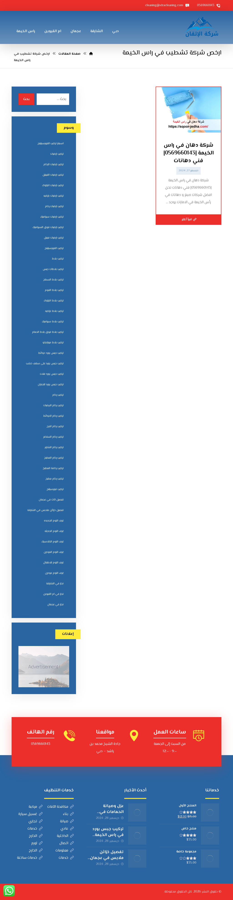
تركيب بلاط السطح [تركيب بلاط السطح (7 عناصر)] (53, 280)
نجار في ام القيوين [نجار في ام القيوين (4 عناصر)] (53, 594)
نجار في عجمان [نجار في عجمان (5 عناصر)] (55, 605)
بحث (26, 99)
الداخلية (65, 836)
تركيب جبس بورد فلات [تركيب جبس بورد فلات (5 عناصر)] (52, 374)
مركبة (36, 807)
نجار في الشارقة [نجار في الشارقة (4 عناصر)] (55, 584)
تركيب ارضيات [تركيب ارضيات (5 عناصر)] (57, 154)
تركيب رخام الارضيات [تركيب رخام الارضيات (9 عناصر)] (53, 405)
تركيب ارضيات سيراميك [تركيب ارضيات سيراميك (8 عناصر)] (52, 217)
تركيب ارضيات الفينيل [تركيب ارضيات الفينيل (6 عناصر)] (53, 175)
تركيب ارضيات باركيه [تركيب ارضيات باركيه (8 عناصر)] (53, 196)
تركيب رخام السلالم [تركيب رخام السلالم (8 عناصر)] (53, 437)
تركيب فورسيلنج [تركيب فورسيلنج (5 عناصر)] (55, 489)
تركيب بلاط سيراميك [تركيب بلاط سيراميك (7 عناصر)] (53, 322)
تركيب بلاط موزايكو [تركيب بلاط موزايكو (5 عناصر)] (53, 343)
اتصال (66, 843)
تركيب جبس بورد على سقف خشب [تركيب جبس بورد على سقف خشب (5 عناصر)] (45, 364)
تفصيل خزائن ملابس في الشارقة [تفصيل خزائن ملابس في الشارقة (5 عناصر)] (45, 510)
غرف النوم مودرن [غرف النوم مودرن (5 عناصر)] (54, 573)
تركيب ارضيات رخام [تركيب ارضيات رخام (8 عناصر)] (54, 206)
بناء (68, 814)
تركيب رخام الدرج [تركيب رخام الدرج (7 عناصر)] (55, 426)
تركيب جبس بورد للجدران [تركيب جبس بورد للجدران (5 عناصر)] (51, 384)
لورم (37, 843)
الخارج (36, 836)
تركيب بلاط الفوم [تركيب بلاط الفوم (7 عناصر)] (54, 290)
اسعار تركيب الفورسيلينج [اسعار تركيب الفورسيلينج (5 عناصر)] (51, 143)
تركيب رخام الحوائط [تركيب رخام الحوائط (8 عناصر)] (53, 416)
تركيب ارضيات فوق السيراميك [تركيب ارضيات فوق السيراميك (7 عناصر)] (48, 227)
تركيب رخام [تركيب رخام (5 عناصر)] (58, 395)
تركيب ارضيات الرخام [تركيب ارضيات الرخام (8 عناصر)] (53, 164)
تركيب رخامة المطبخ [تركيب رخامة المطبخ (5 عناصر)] (53, 468)
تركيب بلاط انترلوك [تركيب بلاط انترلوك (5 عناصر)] (54, 301)
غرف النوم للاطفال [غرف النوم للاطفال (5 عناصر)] (53, 563)
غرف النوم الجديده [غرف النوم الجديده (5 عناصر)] (54, 521)
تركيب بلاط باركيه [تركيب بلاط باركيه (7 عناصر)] (54, 311)
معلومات (65, 851)
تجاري (35, 821)
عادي (67, 829)
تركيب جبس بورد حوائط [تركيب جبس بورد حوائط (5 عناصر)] (51, 353)
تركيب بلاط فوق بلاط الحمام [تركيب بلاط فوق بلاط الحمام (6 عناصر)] (48, 332)
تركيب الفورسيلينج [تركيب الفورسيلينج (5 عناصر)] (54, 248)
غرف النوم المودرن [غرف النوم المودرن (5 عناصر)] (54, 552)
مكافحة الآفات (60, 807)
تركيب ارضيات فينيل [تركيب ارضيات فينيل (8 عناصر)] (54, 238)
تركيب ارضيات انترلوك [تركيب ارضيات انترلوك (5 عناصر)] (53, 185)
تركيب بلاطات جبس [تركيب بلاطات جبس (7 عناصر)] (53, 269)
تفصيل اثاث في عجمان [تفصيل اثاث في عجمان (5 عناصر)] (51, 500)
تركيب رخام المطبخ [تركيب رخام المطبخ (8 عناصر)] (54, 458)
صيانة (67, 821)
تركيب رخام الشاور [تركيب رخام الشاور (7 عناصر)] (54, 447)
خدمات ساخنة (30, 858)
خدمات (35, 829)
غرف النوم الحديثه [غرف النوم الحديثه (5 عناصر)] (54, 531)
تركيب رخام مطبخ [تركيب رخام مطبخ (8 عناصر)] (55, 479)
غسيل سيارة (30, 814)
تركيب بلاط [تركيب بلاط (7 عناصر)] (58, 259)
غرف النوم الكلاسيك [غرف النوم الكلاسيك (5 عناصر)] (52, 542)
